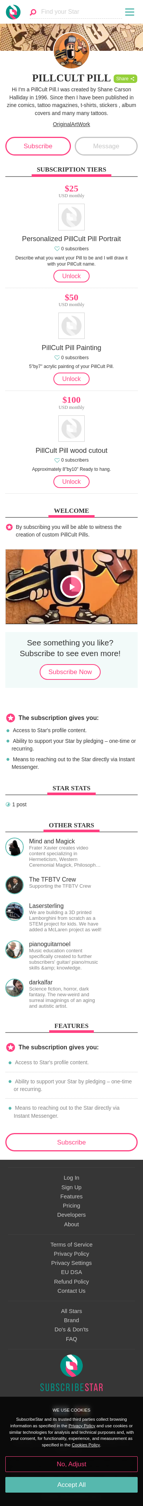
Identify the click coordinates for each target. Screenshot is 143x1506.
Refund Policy (71, 1282)
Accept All (71, 1484)
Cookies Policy (86, 1445)
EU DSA (71, 1272)
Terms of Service (71, 1245)
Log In (71, 1178)
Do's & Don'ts (71, 1329)
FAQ (71, 1339)
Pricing (71, 1206)
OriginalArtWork (71, 124)
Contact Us (71, 1291)
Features (71, 1196)
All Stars (71, 1311)
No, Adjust (71, 1464)
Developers (71, 1215)
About (71, 1224)
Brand (71, 1320)
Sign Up (71, 1187)
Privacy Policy (71, 1254)
